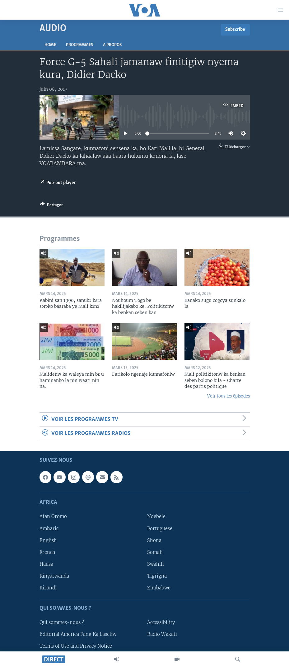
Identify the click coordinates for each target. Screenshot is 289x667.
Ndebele (156, 516)
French (47, 552)
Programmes (79, 45)
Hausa (46, 564)
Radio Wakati (162, 634)
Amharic (49, 528)
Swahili (155, 564)
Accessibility (161, 622)
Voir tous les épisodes (228, 396)
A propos (112, 45)
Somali (155, 552)
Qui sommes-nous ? (62, 622)
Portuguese (159, 528)
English (48, 540)
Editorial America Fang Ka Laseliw (78, 634)
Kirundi (48, 587)
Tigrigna (157, 576)
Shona (154, 540)
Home (50, 45)
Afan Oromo (53, 516)
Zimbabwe (158, 587)
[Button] (51, 206)
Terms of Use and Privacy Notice (76, 646)
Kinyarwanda (54, 576)
